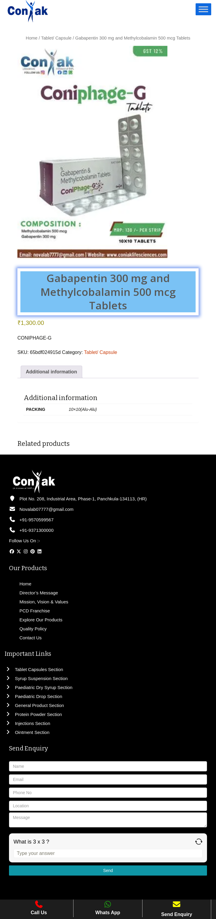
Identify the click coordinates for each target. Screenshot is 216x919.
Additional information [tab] (51, 371)
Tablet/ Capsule (56, 38)
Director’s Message (38, 592)
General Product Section (34, 705)
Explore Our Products (40, 619)
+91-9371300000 (31, 530)
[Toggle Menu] (203, 9)
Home (32, 38)
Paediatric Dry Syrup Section (38, 687)
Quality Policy (32, 628)
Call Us (39, 907)
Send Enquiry (176, 914)
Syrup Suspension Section (36, 678)
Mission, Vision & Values (43, 601)
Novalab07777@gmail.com (41, 509)
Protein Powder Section (33, 714)
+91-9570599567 (31, 519)
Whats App (107, 907)
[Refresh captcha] (198, 841)
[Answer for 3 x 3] (108, 853)
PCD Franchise (34, 610)
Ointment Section (27, 732)
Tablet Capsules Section (33, 669)
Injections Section (27, 723)
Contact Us (30, 637)
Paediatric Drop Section (33, 696)
